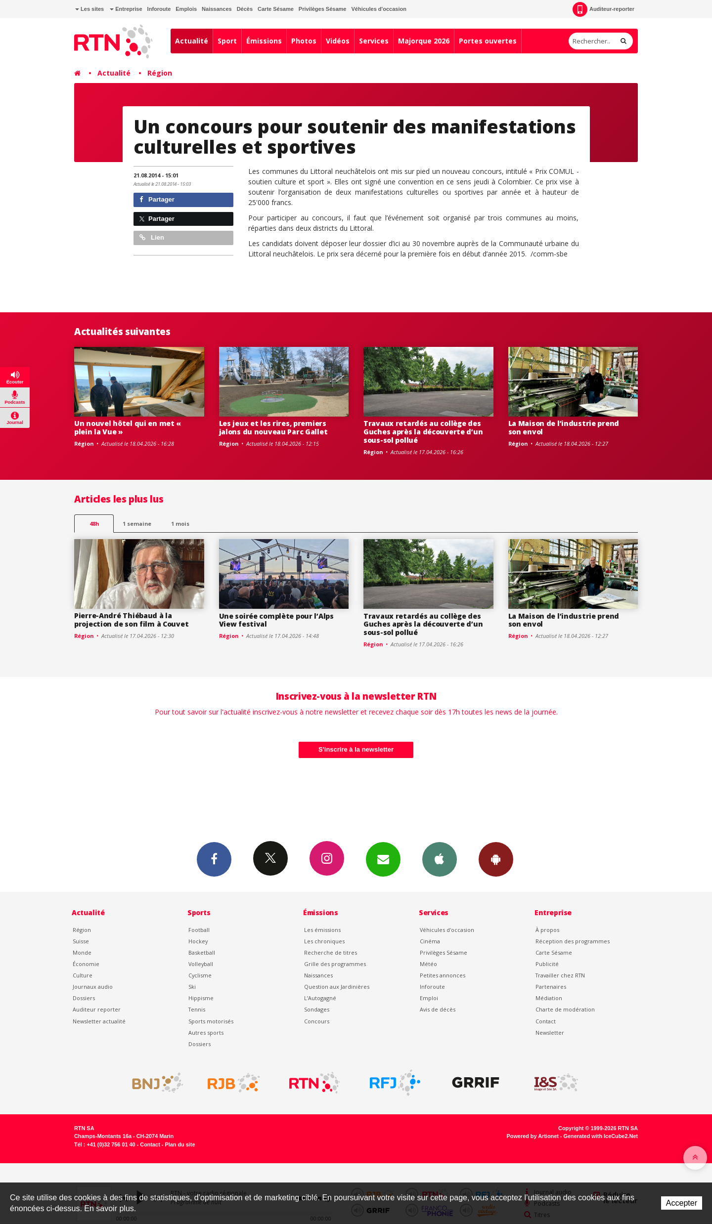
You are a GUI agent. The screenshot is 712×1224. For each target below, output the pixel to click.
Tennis (196, 1009)
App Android (496, 859)
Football (199, 930)
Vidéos (338, 40)
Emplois (186, 9)
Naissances (217, 9)
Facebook (214, 859)
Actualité (191, 40)
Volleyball (200, 964)
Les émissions (322, 930)
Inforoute (159, 9)
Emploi (429, 998)
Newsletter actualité (99, 1021)
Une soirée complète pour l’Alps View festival (276, 620)
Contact (545, 1021)
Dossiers (84, 998)
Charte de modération (565, 1009)
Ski (192, 986)
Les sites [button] (89, 9)
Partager (157, 199)
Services (374, 40)
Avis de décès (437, 1009)
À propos (547, 930)
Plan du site (180, 1144)
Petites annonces (442, 975)
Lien (151, 237)
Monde (82, 952)
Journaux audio (93, 986)
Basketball (201, 952)
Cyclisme (200, 975)
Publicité (547, 964)
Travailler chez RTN (560, 975)
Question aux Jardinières (336, 986)
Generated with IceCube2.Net (601, 1136)
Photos (303, 40)
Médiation (548, 998)
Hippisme (201, 998)
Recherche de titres (330, 952)
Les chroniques (324, 941)
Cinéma (430, 941)
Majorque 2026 (423, 40)
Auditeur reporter (97, 1009)
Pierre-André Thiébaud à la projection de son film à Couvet (131, 620)
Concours (316, 1021)
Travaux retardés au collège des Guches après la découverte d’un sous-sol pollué (423, 432)
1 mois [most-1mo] (180, 523)
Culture (82, 975)
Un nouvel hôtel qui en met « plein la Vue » (127, 427)
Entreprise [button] (126, 9)
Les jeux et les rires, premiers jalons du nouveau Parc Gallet (273, 427)
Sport (227, 40)
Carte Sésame (276, 9)
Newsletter (549, 1032)
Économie (86, 964)
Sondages (316, 1009)
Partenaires (550, 986)
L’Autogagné (320, 998)
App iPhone (439, 859)
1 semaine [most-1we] (137, 523)
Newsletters (383, 859)
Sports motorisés (210, 1021)
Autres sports (205, 1032)
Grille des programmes (335, 964)
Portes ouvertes (488, 40)
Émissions (264, 40)
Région (159, 73)
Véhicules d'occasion (378, 9)
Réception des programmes (572, 941)
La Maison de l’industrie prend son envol (564, 427)
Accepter (681, 1203)
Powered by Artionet (533, 1136)
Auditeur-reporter (603, 9)
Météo (428, 964)
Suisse (81, 941)
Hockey (198, 941)
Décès (245, 9)
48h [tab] (94, 523)
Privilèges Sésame (323, 9)
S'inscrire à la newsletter (356, 749)
